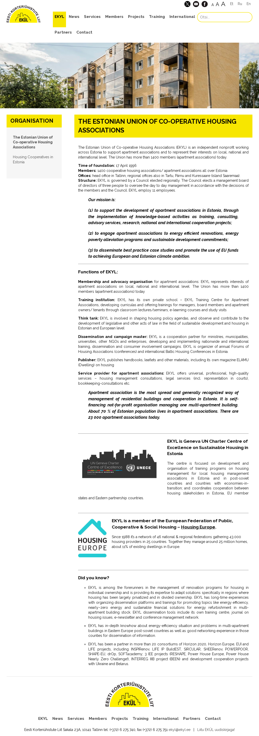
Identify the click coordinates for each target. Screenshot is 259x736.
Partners (63, 32)
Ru (240, 4)
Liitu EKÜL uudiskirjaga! (216, 730)
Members (114, 16)
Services (92, 16)
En (249, 4)
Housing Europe (198, 527)
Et (231, 4)
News (74, 16)
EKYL (59, 16)
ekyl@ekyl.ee (179, 730)
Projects (136, 16)
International (182, 16)
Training (157, 16)
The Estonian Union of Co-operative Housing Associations (33, 142)
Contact (84, 32)
